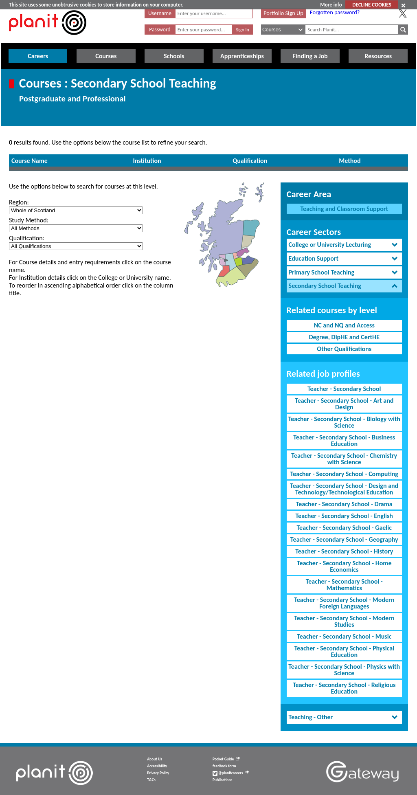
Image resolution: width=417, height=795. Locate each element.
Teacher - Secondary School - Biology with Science (344, 422)
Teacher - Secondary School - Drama (344, 504)
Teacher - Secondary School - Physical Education (344, 651)
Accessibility (157, 766)
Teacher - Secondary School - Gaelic (344, 527)
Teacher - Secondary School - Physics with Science (344, 670)
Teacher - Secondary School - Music (344, 636)
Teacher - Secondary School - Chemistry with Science (344, 459)
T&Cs (151, 779)
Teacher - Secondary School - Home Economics (344, 566)
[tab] (344, 245)
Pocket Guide (226, 759)
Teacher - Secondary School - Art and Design (344, 404)
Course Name (29, 161)
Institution (147, 161)
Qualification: (26, 238)
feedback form (224, 766)
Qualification (250, 161)
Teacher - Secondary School (344, 389)
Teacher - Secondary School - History (344, 551)
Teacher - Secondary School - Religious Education (344, 688)
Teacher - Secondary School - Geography (344, 539)
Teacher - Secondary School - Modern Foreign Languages (344, 603)
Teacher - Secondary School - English (344, 516)
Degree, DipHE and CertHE (344, 337)
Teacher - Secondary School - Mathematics (344, 585)
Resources (378, 56)
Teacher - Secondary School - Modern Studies (344, 621)
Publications (222, 779)
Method (349, 161)
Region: (19, 202)
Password (159, 29)
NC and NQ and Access (344, 325)
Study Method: (28, 220)
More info (331, 5)
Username (159, 13)
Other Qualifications (344, 349)
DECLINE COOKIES (371, 5)
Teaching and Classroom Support (344, 209)
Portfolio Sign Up (283, 13)
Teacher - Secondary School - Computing (344, 474)
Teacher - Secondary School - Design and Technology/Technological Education (344, 489)
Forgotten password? (335, 12)
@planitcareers (231, 773)
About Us (154, 759)
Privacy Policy (158, 773)
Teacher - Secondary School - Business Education (344, 440)
